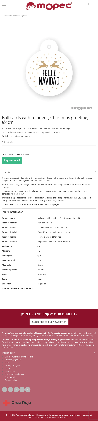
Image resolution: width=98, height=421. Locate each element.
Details (7, 172)
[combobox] (49, 15)
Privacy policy (10, 377)
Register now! (12, 160)
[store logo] (49, 6)
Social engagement (13, 359)
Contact (8, 368)
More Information (13, 211)
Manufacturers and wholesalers (19, 356)
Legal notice (10, 371)
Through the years (13, 365)
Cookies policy (11, 380)
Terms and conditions (14, 374)
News (7, 362)
